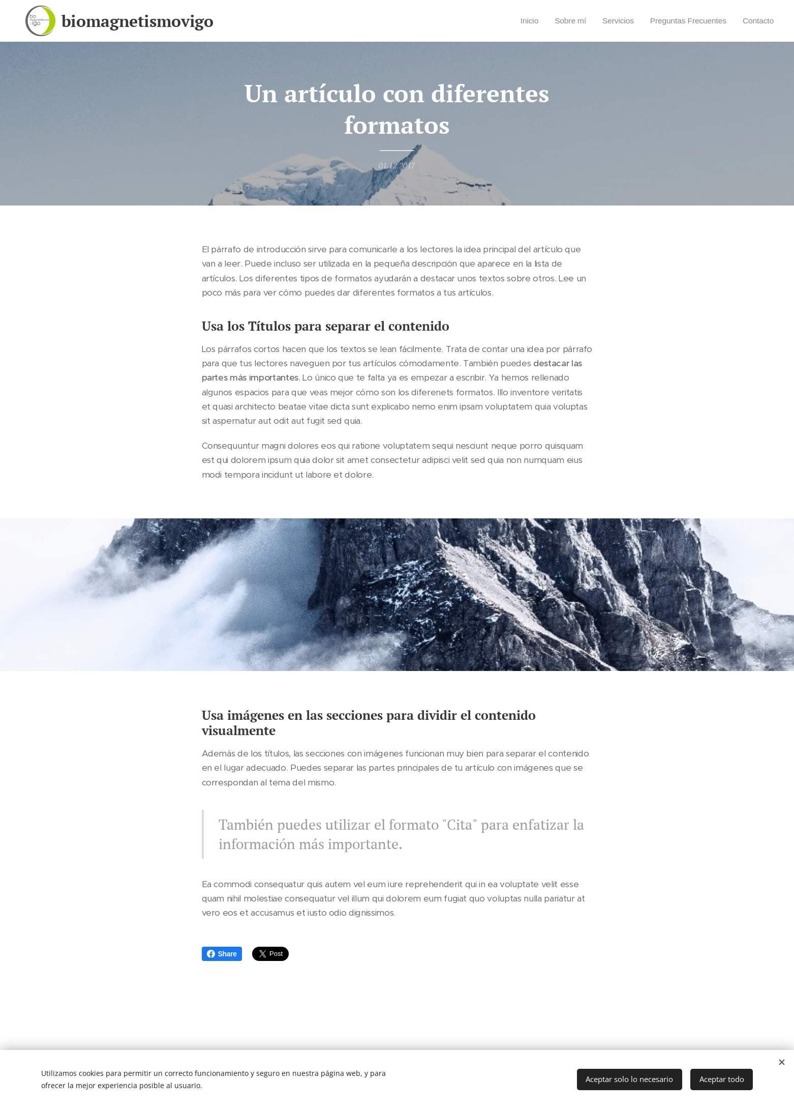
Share (222, 954)
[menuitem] (518, 21)
